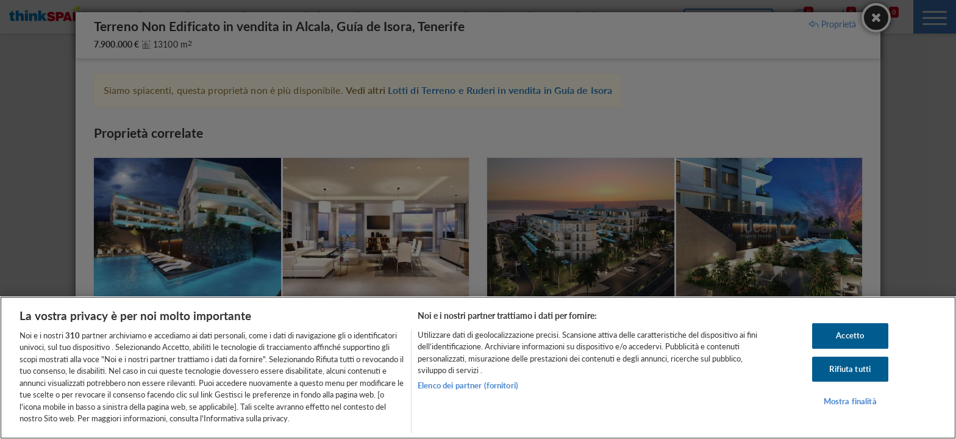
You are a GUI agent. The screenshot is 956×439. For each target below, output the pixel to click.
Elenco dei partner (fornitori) (468, 385)
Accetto (850, 335)
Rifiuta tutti (850, 369)
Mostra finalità (850, 401)
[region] (478, 367)
